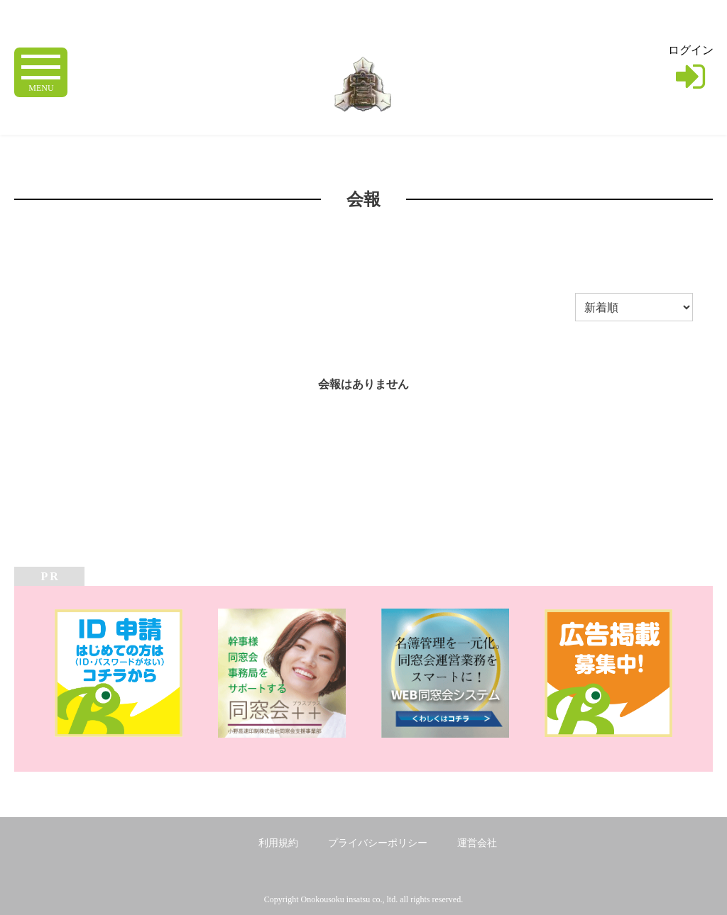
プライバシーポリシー (377, 843)
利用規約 (278, 843)
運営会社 (477, 843)
